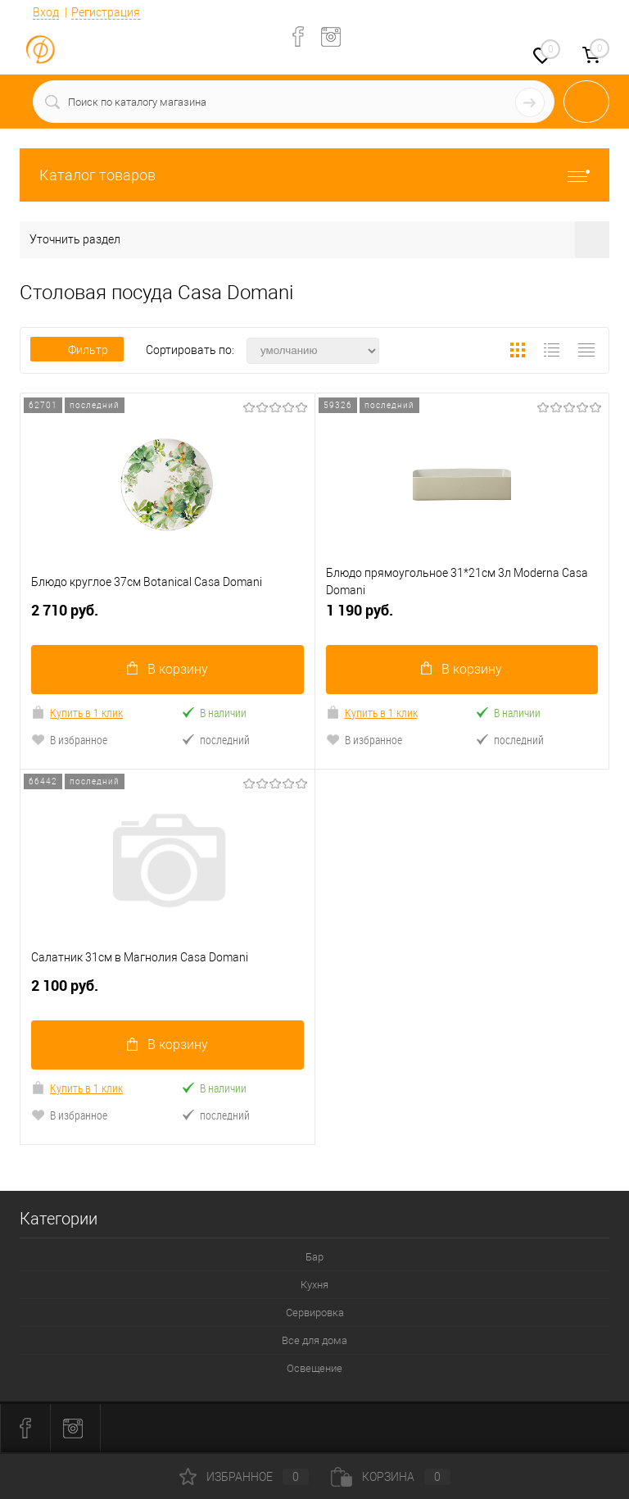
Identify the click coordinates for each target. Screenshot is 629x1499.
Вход (46, 12)
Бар (314, 1257)
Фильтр (77, 350)
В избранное (69, 739)
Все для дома (314, 1341)
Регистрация (105, 12)
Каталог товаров (314, 175)
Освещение (314, 1369)
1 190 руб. (462, 617)
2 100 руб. (167, 993)
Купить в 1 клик (77, 712)
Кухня (314, 1285)
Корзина (390, 1476)
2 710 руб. (167, 617)
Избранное (244, 1476)
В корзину (167, 669)
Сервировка (315, 1313)
